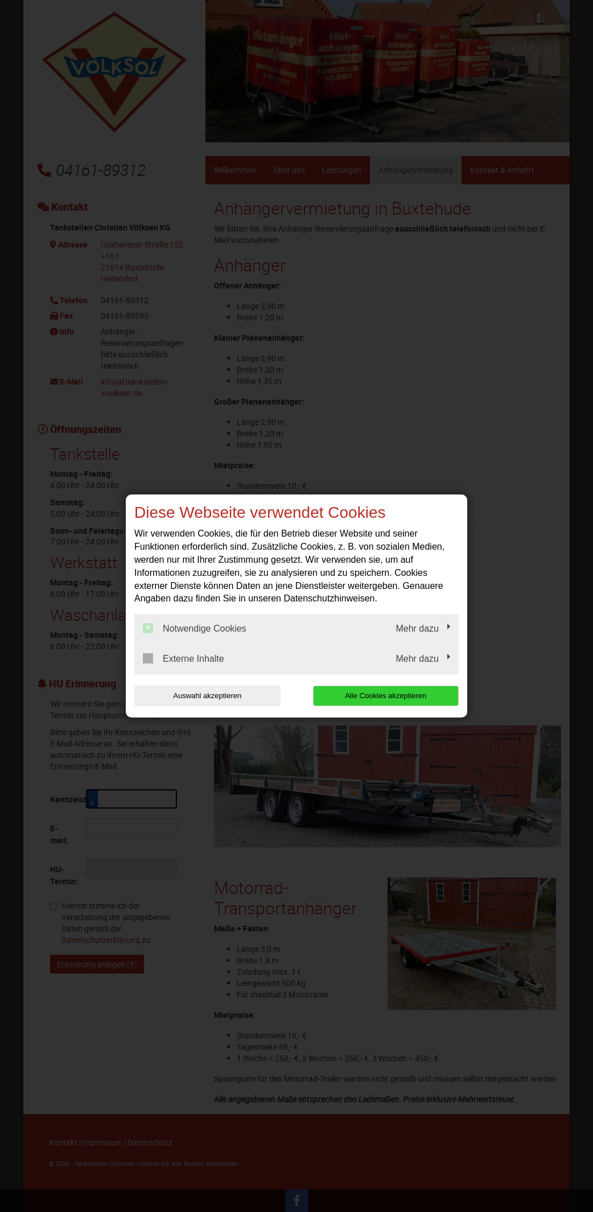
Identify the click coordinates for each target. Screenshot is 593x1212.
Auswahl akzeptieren (207, 695)
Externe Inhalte (183, 658)
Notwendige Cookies (194, 628)
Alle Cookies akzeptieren (385, 695)
